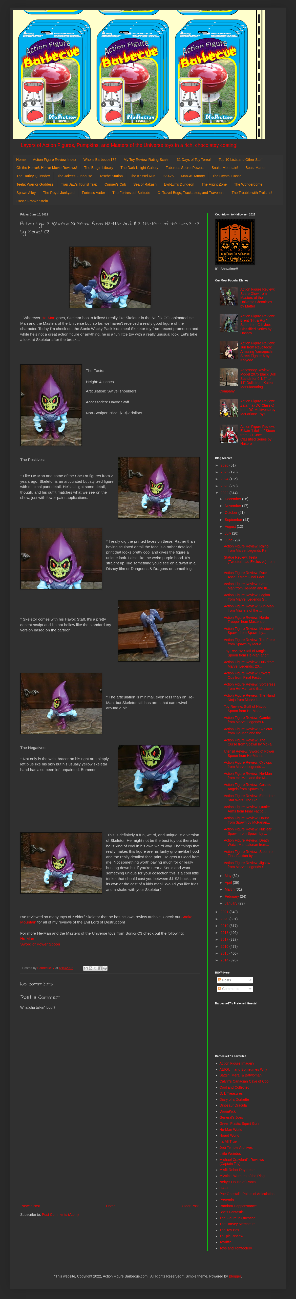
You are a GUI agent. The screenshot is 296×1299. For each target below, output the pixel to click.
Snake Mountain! (225, 168)
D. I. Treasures (231, 1093)
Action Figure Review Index (54, 160)
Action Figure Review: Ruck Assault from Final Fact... (245, 575)
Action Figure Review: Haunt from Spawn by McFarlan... (247, 820)
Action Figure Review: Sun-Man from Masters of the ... (249, 608)
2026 (225, 465)
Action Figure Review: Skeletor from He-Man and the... (248, 731)
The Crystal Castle (226, 176)
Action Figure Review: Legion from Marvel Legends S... (247, 597)
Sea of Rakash (145, 184)
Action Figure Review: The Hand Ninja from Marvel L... (249, 697)
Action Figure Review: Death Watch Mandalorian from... (246, 842)
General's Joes (231, 1117)
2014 (225, 960)
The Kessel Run (142, 176)
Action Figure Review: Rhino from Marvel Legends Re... (246, 548)
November (233, 506)
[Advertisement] (110, 1161)
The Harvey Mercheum (238, 1224)
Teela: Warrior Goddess (35, 184)
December (233, 499)
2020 (225, 919)
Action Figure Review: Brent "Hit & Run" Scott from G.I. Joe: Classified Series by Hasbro (257, 324)
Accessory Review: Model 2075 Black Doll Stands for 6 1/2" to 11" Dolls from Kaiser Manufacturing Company (248, 380)
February (232, 896)
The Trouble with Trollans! (252, 193)
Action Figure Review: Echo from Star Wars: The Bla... (250, 798)
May (228, 876)
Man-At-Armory (193, 176)
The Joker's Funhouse (74, 176)
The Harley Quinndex (33, 176)
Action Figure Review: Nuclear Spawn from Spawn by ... (247, 831)
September (234, 520)
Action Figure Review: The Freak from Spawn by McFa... (250, 642)
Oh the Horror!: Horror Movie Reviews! (46, 168)
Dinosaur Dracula (233, 1105)
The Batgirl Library (98, 168)
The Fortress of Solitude (131, 193)
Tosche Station (111, 176)
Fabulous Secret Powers (185, 168)
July (228, 533)
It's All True (228, 1141)
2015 (225, 953)
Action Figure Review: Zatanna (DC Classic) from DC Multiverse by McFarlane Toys (257, 407)
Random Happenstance (238, 1206)
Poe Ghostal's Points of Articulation (247, 1194)
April (229, 882)
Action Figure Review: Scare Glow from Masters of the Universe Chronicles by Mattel (257, 297)
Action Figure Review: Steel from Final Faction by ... (250, 854)
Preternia (227, 1200)
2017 (225, 939)
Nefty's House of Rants (238, 1182)
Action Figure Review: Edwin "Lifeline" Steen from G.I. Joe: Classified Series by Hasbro (257, 435)
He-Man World (231, 1130)
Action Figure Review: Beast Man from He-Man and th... (247, 586)
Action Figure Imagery (237, 1063)
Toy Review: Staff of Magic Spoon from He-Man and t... (247, 653)
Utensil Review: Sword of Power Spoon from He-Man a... (249, 753)
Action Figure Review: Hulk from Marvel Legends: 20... (249, 664)
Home (21, 160)
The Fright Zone (214, 184)
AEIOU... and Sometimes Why (243, 1069)
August (231, 526)
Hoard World (229, 1135)
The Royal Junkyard (59, 193)
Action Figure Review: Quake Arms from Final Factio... (247, 809)
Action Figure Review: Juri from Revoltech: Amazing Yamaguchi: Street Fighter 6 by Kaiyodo (257, 351)
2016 (225, 946)
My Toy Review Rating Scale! (147, 160)
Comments (228, 989)
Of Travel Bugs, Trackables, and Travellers (191, 193)
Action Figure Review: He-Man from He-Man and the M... (248, 776)
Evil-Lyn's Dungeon (179, 184)
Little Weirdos (230, 1154)
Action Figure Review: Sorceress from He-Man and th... (249, 686)
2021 (225, 912)
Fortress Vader (93, 193)
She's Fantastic (232, 1212)
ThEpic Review (231, 1236)
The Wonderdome (248, 184)
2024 (225, 479)
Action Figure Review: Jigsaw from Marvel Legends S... (247, 865)
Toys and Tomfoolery (236, 1248)
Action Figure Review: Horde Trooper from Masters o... (246, 619)
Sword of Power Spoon (40, 944)
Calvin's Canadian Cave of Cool (244, 1081)
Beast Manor (255, 168)
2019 (225, 926)
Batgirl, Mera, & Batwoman (241, 1075)
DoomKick (228, 1111)
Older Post (190, 1206)
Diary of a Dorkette (234, 1099)
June (229, 540)
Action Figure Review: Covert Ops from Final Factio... (247, 675)
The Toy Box (229, 1230)
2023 (225, 486)
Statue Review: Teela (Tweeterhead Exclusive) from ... (249, 561)
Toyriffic (225, 1242)
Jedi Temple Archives (236, 1148)
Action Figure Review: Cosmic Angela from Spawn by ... (247, 787)
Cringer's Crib (115, 184)
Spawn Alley (26, 193)
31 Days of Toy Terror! (194, 160)
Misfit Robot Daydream (238, 1170)
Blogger (235, 1276)
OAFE (224, 1188)
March (230, 889)
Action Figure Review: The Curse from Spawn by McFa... (249, 742)
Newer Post (31, 1206)
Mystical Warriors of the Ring (242, 1176)
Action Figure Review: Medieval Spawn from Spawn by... (248, 631)
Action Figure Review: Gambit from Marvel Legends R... (247, 720)
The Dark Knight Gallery (139, 168)
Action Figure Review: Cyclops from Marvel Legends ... (248, 764)
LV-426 (168, 176)
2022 (225, 493)
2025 (225, 472)
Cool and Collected (234, 1087)
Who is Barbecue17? (99, 160)
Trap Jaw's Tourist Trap (79, 184)
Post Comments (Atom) (60, 1215)
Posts (224, 980)
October (231, 513)
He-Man (48, 318)
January (231, 903)
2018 (225, 933)
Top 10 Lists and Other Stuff (240, 160)
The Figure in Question (238, 1218)
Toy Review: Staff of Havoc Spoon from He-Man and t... (247, 708)
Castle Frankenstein (32, 201)
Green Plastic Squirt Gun (239, 1123)
